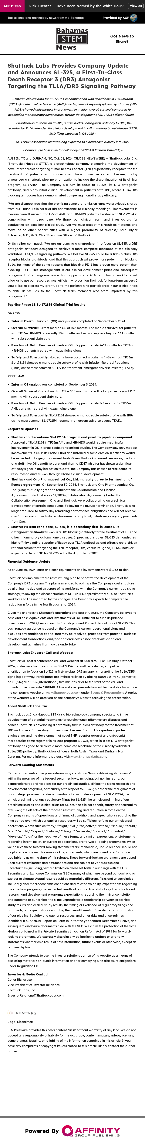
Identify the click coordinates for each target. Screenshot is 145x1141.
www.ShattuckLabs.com (63, 692)
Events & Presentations (107, 692)
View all (136, 6)
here (125, 687)
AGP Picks (12, 6)
